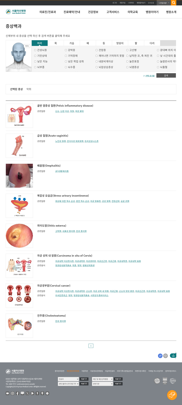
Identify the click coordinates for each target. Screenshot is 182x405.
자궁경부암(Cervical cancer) (53, 285)
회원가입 (122, 3)
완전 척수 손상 (82, 201)
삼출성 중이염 (68, 231)
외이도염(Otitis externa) (51, 225)
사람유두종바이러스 (99, 295)
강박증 (71, 50)
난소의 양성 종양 (126, 291)
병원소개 (171, 12)
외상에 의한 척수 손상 (65, 201)
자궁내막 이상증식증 (64, 261)
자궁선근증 (102, 261)
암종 (74, 265)
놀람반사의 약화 (169, 61)
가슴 (71, 43)
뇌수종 (71, 67)
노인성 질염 (60, 141)
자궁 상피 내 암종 (101, 291)
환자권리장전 (59, 371)
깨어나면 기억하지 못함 (111, 56)
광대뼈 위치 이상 (169, 50)
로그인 (115, 3)
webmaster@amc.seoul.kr (26, 384)
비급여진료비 (110, 371)
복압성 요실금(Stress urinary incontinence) (63, 195)
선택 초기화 (150, 75)
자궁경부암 (91, 261)
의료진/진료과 (47, 12)
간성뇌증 (42, 50)
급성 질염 (106, 201)
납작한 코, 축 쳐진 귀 (140, 56)
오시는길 (151, 3)
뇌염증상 (134, 67)
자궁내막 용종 (134, 261)
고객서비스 (112, 12)
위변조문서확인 (140, 371)
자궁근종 (112, 261)
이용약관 (85, 371)
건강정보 (93, 12)
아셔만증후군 (61, 295)
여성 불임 (79, 111)
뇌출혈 (163, 67)
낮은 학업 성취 (76, 61)
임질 (72, 111)
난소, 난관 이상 (62, 111)
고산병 (133, 50)
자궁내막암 (80, 261)
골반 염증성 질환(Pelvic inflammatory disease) (65, 105)
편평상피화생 (89, 265)
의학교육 (133, 12)
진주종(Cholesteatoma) (51, 315)
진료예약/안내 (72, 12)
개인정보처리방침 (73, 371)
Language (163, 2)
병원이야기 (152, 12)
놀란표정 (134, 61)
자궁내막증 (122, 261)
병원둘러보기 (141, 3)
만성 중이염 (81, 231)
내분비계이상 (106, 61)
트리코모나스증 (92, 141)
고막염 (58, 231)
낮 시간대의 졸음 (169, 56)
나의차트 (131, 3)
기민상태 (42, 56)
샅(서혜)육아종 (62, 171)
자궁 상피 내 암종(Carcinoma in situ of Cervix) (64, 255)
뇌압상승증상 (106, 67)
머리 (39, 43)
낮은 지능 (42, 61)
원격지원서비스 (170, 371)
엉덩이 (120, 43)
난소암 (89, 291)
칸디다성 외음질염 (75, 141)
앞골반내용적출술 (63, 265)
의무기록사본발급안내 (125, 371)
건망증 (102, 50)
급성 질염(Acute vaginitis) (52, 135)
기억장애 (73, 56)
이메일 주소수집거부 (155, 371)
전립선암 (116, 201)
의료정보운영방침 (96, 371)
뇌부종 (41, 67)
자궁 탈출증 (95, 201)
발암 (79, 265)
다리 (152, 43)
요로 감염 (125, 201)
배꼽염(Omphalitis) (49, 165)
